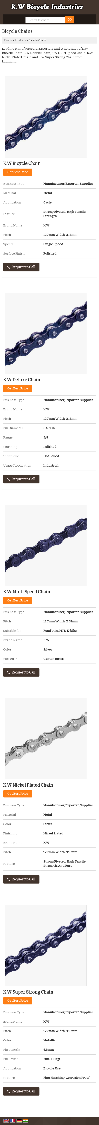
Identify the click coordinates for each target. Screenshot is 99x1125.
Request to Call (21, 267)
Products (20, 40)
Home (8, 40)
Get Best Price (17, 172)
